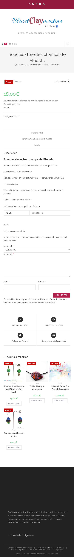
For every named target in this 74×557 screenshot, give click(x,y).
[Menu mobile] (12, 44)
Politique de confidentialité (40, 550)
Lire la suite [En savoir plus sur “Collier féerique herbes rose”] (37, 401)
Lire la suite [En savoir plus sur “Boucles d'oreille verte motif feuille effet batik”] (13, 404)
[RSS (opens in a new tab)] (43, 4)
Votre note (9, 246)
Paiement (60, 548)
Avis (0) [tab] (37, 145)
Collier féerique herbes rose (37, 387)
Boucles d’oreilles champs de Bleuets (44, 65)
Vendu (16, 116)
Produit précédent (14, 81)
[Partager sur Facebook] (54, 322)
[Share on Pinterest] (20, 337)
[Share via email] (54, 337)
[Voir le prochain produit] (68, 81)
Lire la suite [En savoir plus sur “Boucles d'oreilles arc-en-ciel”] (13, 447)
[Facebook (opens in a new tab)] (33, 4)
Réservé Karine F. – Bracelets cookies (60, 387)
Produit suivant (60, 81)
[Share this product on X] (20, 322)
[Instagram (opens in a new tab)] (36, 4)
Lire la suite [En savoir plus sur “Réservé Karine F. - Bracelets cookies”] (60, 401)
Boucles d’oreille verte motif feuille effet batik (14, 389)
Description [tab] (37, 133)
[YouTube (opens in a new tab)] (40, 4)
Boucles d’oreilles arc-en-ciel (14, 434)
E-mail (41, 282)
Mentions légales (18, 550)
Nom (6, 282)
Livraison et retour (44, 548)
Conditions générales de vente (20, 548)
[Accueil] (16, 65)
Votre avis (9, 254)
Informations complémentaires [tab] (37, 139)
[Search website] (67, 44)
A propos (59, 550)
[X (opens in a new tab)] (30, 4)
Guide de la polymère (21, 535)
